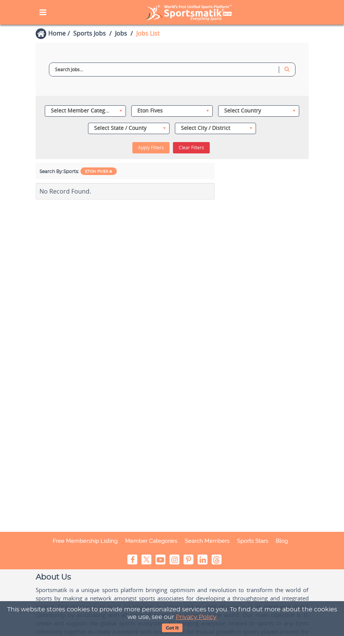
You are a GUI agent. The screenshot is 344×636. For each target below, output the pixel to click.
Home (57, 33)
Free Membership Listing (85, 541)
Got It (172, 628)
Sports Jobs (89, 33)
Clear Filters (191, 147)
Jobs (121, 33)
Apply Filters (151, 147)
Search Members (207, 541)
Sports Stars (252, 541)
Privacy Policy (196, 617)
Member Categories (151, 541)
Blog (282, 541)
